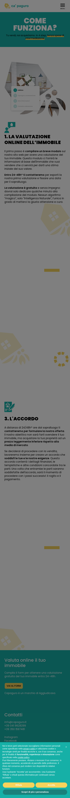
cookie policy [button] (23, 757)
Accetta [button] (51, 785)
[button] (66, 747)
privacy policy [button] (29, 748)
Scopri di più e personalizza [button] (34, 792)
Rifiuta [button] (18, 785)
